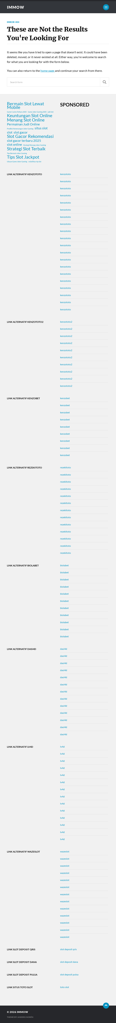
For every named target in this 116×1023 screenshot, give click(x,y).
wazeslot (64, 851)
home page (47, 70)
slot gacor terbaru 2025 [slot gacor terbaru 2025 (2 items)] (24, 140)
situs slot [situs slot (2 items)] (41, 128)
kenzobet (65, 398)
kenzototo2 (66, 321)
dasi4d (63, 648)
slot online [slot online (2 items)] (14, 144)
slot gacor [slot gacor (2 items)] (21, 132)
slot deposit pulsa (69, 974)
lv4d (62, 746)
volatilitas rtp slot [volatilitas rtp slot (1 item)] (34, 162)
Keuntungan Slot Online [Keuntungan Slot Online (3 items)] (29, 115)
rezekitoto (65, 467)
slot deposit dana (69, 961)
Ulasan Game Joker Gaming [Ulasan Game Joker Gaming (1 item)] (17, 162)
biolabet (64, 565)
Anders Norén (25, 1017)
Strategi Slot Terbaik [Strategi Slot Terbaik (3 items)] (26, 148)
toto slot (64, 987)
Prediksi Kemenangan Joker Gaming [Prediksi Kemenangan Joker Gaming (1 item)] (20, 129)
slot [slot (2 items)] (9, 132)
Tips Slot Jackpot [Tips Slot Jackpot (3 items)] (23, 157)
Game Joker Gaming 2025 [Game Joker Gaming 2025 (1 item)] (37, 112)
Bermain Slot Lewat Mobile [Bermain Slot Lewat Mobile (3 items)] (25, 105)
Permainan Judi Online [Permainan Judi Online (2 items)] (23, 124)
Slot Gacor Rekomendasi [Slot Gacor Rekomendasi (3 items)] (30, 136)
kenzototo (65, 174)
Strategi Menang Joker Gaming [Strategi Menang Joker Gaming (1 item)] (34, 145)
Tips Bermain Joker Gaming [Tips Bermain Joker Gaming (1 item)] (17, 153)
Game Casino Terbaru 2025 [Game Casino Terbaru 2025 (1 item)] (17, 112)
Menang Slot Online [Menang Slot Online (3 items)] (26, 120)
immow (15, 7)
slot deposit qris (68, 949)
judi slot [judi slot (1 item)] (50, 112)
